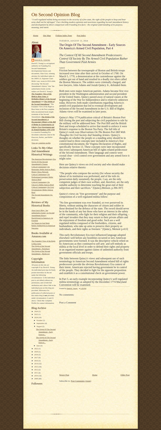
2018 (36, 355)
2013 (36, 367)
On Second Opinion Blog (56, 14)
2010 (36, 376)
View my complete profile (41, 143)
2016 (36, 361)
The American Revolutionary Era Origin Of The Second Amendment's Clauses (44, 161)
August (39, 326)
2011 (36, 373)
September (40, 323)
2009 (36, 379)
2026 (36, 311)
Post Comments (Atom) (81, 381)
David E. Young (42, 60)
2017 (36, 358)
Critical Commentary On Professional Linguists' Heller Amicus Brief (42, 176)
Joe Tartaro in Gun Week (41, 223)
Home (35, 35)
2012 (36, 370)
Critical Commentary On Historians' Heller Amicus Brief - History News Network (44, 169)
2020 (36, 352)
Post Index (81, 35)
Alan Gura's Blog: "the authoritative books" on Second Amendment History (43, 212)
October (39, 320)
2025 (36, 314)
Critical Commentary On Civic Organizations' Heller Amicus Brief (43, 189)
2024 (36, 317)
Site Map (47, 35)
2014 (36, 364)
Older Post (124, 375)
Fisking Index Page (64, 35)
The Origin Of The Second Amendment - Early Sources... (46, 331)
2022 (36, 349)
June (38, 346)
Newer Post (64, 375)
